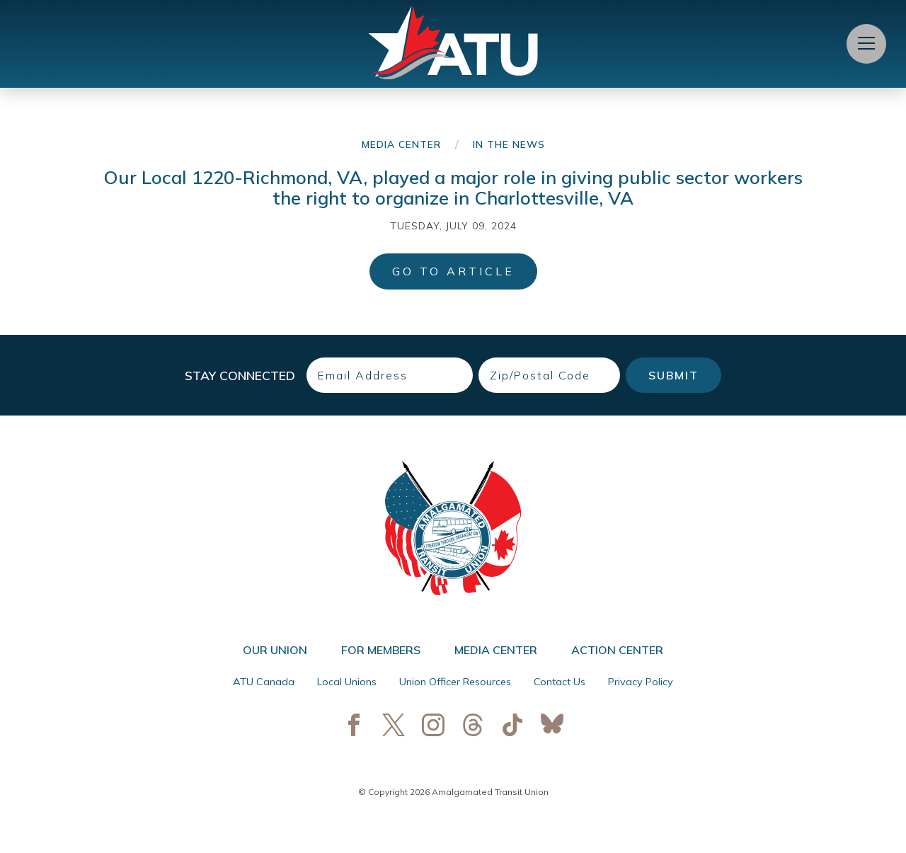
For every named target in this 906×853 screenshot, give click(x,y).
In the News (509, 144)
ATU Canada (263, 681)
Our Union (275, 650)
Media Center (401, 144)
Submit (673, 375)
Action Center (617, 650)
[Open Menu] (866, 44)
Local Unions (347, 681)
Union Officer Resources (455, 681)
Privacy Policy (640, 681)
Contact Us (559, 681)
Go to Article (453, 271)
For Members (380, 650)
